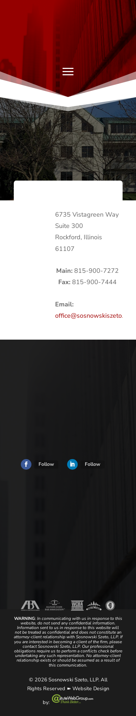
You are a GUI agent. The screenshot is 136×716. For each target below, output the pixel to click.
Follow (46, 464)
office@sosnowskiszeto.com (95, 315)
